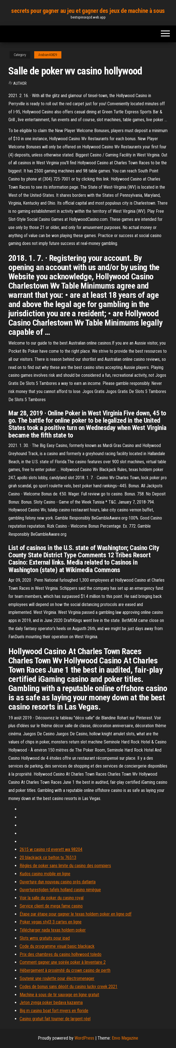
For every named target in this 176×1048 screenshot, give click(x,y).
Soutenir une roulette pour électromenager (57, 978)
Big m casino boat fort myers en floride (54, 1010)
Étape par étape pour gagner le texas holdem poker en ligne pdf (75, 914)
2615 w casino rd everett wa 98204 (51, 849)
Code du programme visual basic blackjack (57, 946)
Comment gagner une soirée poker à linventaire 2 (63, 962)
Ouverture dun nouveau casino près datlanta (58, 882)
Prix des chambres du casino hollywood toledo (60, 954)
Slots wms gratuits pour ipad (45, 938)
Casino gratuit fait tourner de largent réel (55, 1018)
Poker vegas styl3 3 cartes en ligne (51, 922)
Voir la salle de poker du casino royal (52, 897)
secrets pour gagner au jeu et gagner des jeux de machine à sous (88, 10)
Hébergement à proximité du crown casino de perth (65, 970)
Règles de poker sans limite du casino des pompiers (65, 865)
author (20, 83)
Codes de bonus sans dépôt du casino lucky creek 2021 (68, 986)
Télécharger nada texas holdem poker (53, 930)
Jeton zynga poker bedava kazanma (51, 1002)
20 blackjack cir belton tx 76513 (48, 857)
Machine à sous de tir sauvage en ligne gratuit (59, 994)
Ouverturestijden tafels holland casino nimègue (60, 889)
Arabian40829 (47, 55)
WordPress (84, 1038)
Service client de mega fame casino (51, 906)
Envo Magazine (125, 1038)
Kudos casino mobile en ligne (45, 873)
